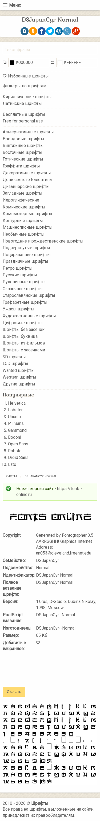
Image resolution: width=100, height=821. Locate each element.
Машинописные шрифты (28, 227)
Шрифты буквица (20, 336)
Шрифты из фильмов (24, 343)
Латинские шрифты (22, 103)
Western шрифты (19, 377)
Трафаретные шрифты (25, 302)
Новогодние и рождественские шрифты (43, 240)
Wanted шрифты (19, 370)
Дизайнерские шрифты (26, 186)
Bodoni (14, 437)
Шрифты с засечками (24, 349)
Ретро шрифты (18, 268)
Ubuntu (14, 416)
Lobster (15, 409)
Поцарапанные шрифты (27, 254)
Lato (12, 464)
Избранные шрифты (28, 76)
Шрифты (10, 476)
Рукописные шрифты (24, 281)
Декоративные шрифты (27, 172)
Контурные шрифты (23, 220)
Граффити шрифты (21, 166)
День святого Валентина (27, 179)
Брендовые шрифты (23, 138)
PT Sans (16, 423)
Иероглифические (21, 200)
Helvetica (17, 403)
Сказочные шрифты (23, 288)
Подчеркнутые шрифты (26, 247)
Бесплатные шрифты (24, 114)
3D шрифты (14, 356)
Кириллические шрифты (27, 96)
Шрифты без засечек (24, 329)
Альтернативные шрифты (28, 131)
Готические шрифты (23, 159)
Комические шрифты (24, 206)
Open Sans (18, 443)
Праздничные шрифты (25, 261)
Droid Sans (18, 457)
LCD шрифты (15, 363)
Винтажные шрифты (23, 145)
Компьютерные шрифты (27, 213)
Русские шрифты (20, 274)
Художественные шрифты (29, 315)
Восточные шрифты (22, 152)
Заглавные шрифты (22, 193)
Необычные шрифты (24, 234)
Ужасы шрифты (18, 308)
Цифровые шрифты (23, 322)
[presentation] (43, 672)
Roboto (15, 450)
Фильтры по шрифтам (24, 85)
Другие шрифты (19, 384)
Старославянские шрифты (29, 295)
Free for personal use (23, 121)
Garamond (17, 430)
